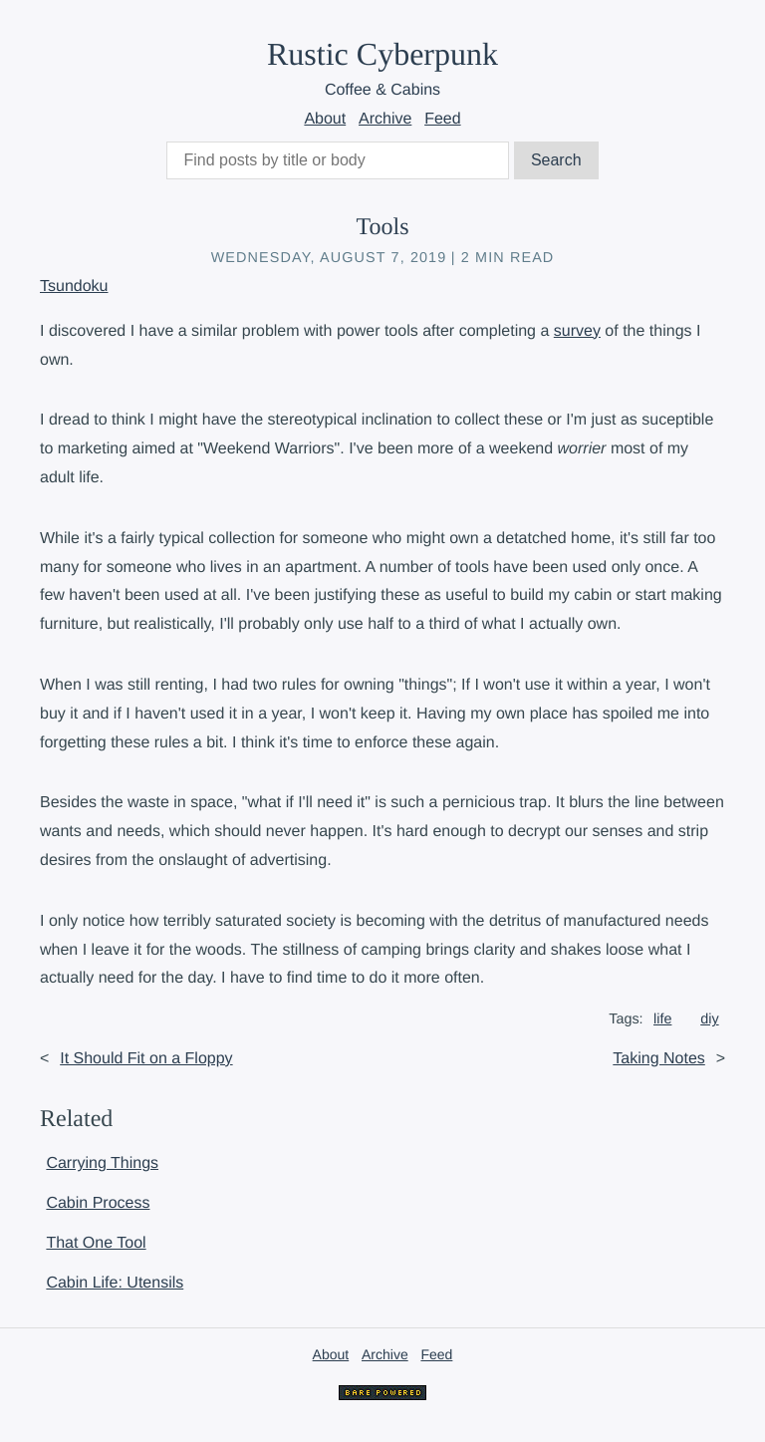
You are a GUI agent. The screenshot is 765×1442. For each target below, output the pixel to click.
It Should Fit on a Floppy (146, 1058)
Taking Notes (659, 1058)
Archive (385, 119)
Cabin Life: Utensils (114, 1283)
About (325, 119)
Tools (383, 227)
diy (709, 1019)
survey (577, 331)
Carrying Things (102, 1163)
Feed (442, 119)
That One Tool (95, 1243)
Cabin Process (97, 1203)
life (662, 1019)
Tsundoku (74, 286)
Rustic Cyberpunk (382, 54)
